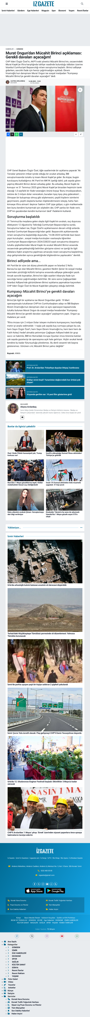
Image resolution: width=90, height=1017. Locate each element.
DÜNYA (13, 967)
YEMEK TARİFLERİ (66, 923)
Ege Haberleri (33, 10)
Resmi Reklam (16, 973)
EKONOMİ (59, 920)
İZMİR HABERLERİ (71, 920)
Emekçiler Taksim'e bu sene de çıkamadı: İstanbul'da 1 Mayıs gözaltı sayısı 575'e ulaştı (63, 514)
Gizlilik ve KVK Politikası (66, 918)
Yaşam (71, 10)
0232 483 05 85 (46, 871)
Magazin (45, 10)
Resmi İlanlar (82, 10)
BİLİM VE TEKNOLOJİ (19, 920)
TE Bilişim (51, 929)
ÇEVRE (39, 920)
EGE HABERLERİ (17, 953)
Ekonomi (62, 10)
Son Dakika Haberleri (17, 909)
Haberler (10, 49)
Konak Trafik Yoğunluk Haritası (59, 900)
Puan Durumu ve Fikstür (18, 905)
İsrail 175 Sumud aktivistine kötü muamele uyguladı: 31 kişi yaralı (63, 484)
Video (8, 982)
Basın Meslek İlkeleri (32, 918)
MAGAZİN (34, 923)
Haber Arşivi (52, 909)
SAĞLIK (42, 923)
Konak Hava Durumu (17, 900)
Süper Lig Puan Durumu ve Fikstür (24, 1005)
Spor (54, 10)
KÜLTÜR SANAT (23, 923)
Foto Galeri (11, 979)
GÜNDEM (19, 49)
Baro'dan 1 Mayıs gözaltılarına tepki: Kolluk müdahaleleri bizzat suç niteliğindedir (25, 484)
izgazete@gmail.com (46, 875)
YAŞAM (55, 923)
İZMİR (12, 950)
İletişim (9, 993)
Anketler (10, 988)
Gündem (21, 10)
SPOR (48, 923)
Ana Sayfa (10, 941)
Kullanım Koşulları (48, 918)
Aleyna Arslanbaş (28, 407)
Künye (17, 918)
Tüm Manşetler (53, 905)
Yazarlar (9, 985)
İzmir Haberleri (8, 10)
